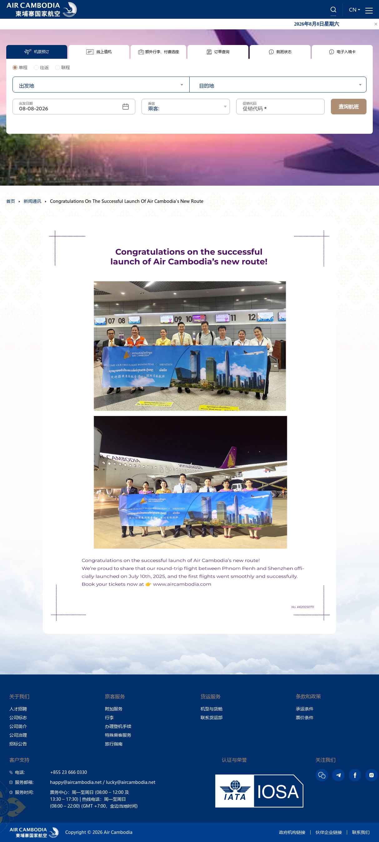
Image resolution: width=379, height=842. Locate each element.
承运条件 (304, 709)
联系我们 (361, 832)
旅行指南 (113, 744)
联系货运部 (211, 717)
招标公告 (18, 744)
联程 (62, 67)
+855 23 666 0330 (68, 772)
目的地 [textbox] (206, 86)
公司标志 (18, 717)
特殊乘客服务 (118, 735)
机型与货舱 (211, 709)
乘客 (151, 104)
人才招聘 (18, 709)
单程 (19, 67)
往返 (41, 67)
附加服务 (113, 709)
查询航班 (349, 106)
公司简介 (18, 726)
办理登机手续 (118, 726)
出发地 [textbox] (26, 86)
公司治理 (18, 735)
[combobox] (101, 85)
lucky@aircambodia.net (130, 782)
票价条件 (304, 717)
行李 (109, 717)
